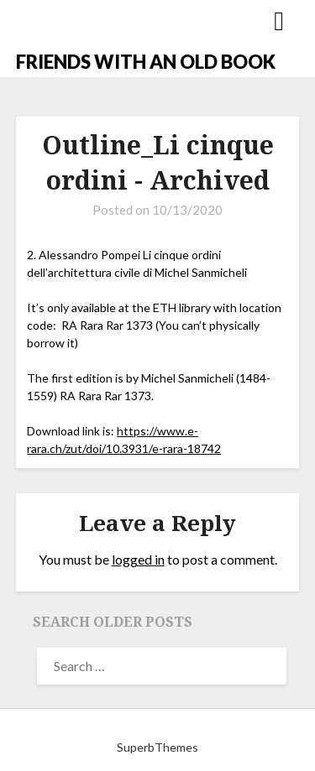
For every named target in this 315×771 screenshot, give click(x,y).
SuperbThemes (157, 747)
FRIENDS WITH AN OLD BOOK (146, 61)
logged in (138, 559)
